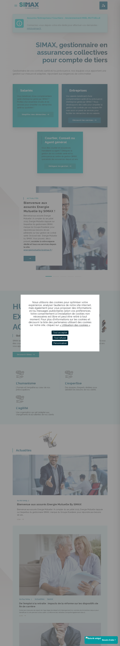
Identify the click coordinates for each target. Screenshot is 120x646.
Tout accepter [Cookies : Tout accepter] (60, 332)
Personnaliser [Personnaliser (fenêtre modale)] (60, 343)
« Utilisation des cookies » (75, 325)
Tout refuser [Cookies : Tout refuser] (60, 338)
